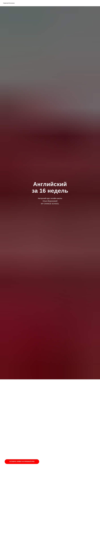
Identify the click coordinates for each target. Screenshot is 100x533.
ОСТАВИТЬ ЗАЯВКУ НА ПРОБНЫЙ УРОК (21, 461)
